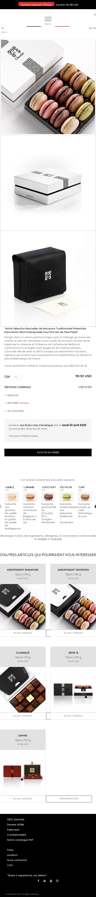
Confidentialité (16, 835)
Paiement (13, 829)
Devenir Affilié (15, 824)
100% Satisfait (15, 819)
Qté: (12, 377)
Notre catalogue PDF (20, 840)
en (94, 28)
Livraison (12, 855)
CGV (10, 865)
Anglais (42, 539)
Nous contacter (17, 860)
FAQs (10, 850)
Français (57, 539)
